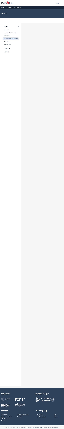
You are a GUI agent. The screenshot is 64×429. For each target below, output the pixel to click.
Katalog (2, 7)
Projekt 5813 (10, 7)
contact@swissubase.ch (22, 415)
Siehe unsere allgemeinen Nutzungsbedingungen (33, 427)
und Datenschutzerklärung (51, 427)
